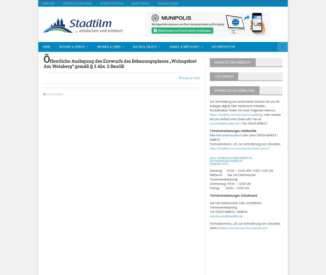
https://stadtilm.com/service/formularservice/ (240, 148)
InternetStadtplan (111, 3)
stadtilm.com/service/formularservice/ (242, 228)
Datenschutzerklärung (77, 3)
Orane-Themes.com (125, 261)
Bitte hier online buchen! (226, 135)
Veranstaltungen (168, 3)
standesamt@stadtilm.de (226, 216)
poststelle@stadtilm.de (225, 123)
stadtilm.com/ (219, 163)
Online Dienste (140, 3)
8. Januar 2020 (188, 78)
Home (46, 46)
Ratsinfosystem (223, 46)
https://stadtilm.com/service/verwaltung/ (237, 114)
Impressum (48, 3)
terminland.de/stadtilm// (226, 161)
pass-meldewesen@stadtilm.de (231, 158)
